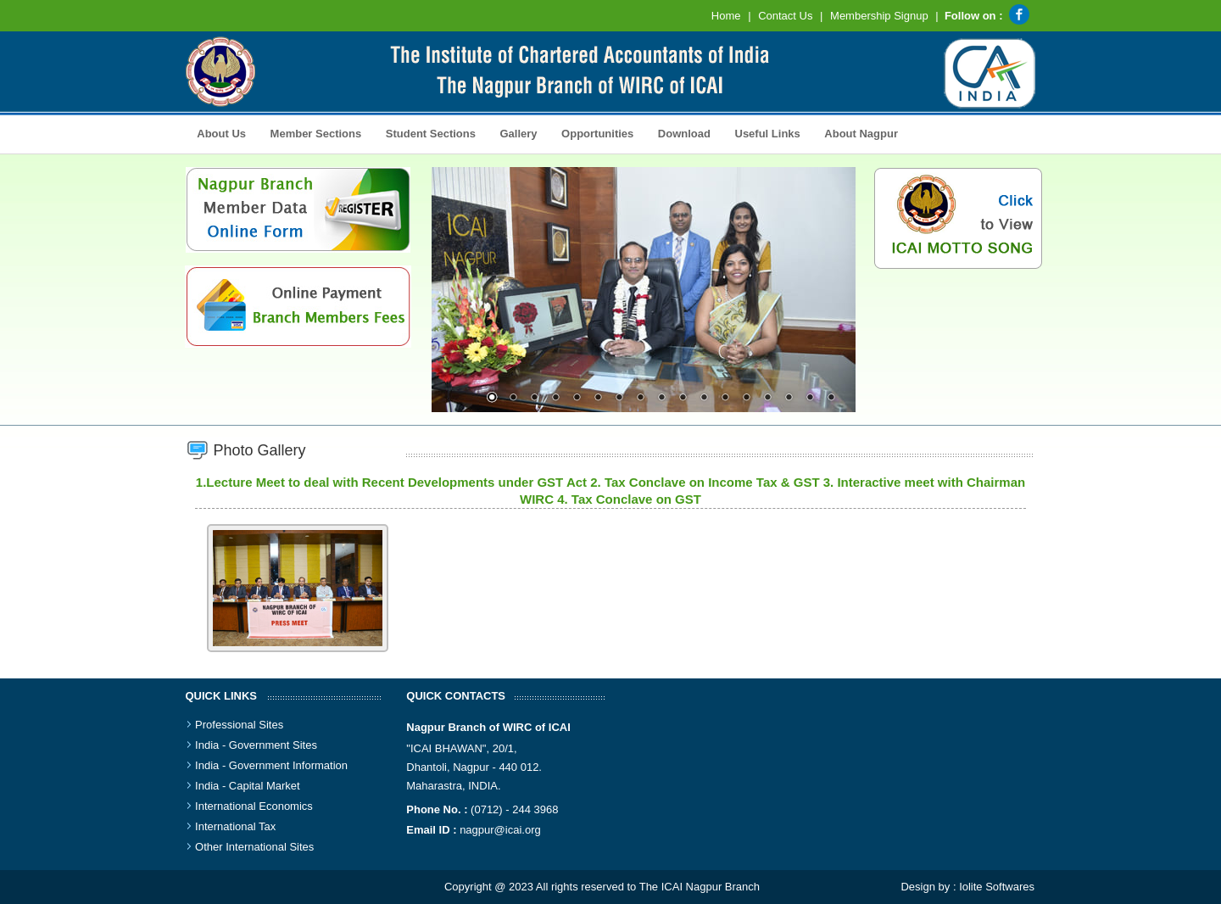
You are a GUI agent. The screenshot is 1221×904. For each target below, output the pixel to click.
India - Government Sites (256, 745)
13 (746, 398)
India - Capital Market (247, 785)
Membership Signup (879, 15)
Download (679, 132)
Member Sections (311, 132)
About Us (218, 132)
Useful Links (767, 133)
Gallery (514, 132)
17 (831, 398)
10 (682, 398)
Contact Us (785, 15)
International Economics (254, 806)
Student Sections (426, 132)
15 (788, 398)
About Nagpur (861, 133)
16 (809, 398)
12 (725, 398)
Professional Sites (239, 724)
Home (726, 15)
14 (767, 398)
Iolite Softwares (996, 886)
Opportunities (593, 132)
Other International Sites (254, 846)
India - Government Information (271, 765)
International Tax (235, 826)
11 (703, 398)
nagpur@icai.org (500, 829)
